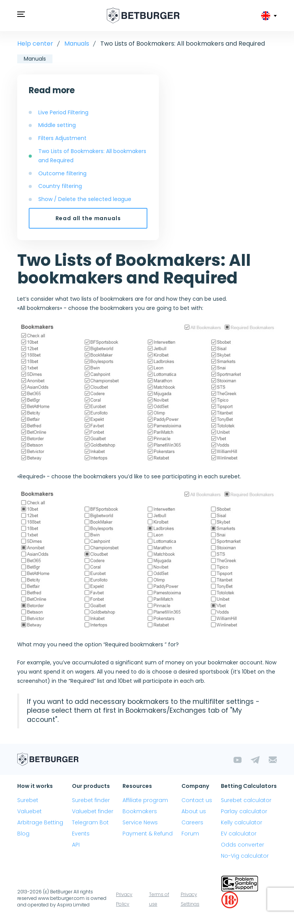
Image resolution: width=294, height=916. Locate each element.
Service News (140, 822)
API (76, 844)
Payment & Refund (147, 833)
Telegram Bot (90, 822)
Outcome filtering (62, 173)
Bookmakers (139, 811)
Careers (192, 822)
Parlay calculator (244, 811)
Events (81, 833)
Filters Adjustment (62, 138)
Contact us (196, 800)
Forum (190, 833)
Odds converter (242, 844)
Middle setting (57, 125)
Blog (23, 833)
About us (193, 811)
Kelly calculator (241, 822)
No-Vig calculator (245, 856)
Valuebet (29, 811)
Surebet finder (91, 800)
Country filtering (60, 186)
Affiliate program (145, 800)
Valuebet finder (92, 811)
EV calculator (238, 833)
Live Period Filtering (63, 112)
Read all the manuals (88, 218)
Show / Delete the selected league (84, 199)
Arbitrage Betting (40, 822)
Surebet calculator (246, 800)
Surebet (27, 800)
